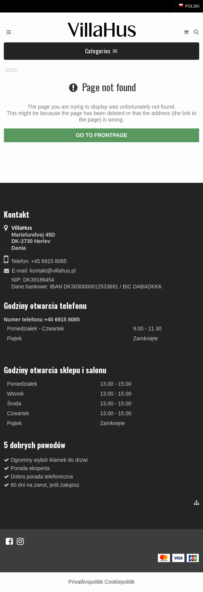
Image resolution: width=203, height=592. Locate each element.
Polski (189, 6)
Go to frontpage (101, 135)
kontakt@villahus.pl (53, 271)
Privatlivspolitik (85, 582)
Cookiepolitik (120, 582)
